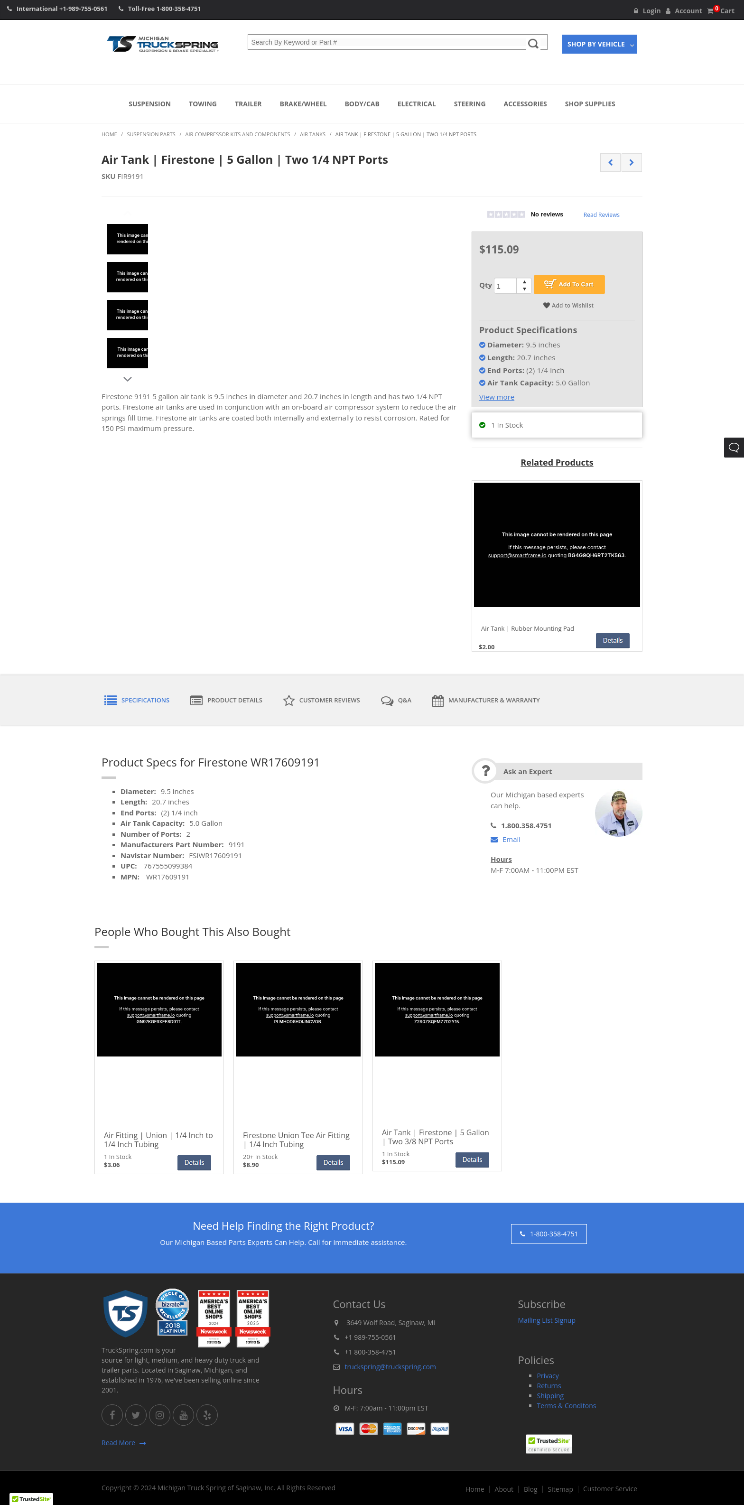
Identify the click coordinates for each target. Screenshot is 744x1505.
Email (506, 839)
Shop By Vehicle (596, 43)
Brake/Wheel (302, 103)
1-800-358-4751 (179, 8)
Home (474, 1489)
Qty (485, 285)
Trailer (248, 103)
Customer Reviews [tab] (321, 701)
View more (496, 397)
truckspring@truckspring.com (390, 1366)
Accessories (525, 103)
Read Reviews (602, 215)
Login (647, 10)
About (504, 1489)
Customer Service (610, 1489)
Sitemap (560, 1489)
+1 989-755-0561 (371, 1337)
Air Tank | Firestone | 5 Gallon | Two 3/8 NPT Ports (435, 1137)
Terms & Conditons (566, 1405)
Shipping (550, 1395)
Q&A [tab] (396, 701)
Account (684, 10)
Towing (203, 103)
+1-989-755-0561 (83, 8)
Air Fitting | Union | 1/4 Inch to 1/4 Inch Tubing (158, 1140)
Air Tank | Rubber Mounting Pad (527, 629)
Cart (721, 10)
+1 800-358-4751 (371, 1351)
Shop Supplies (590, 103)
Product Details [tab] (226, 701)
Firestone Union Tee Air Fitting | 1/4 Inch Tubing (296, 1140)
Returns (549, 1385)
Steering (470, 103)
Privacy (548, 1375)
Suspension (150, 103)
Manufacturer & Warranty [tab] (486, 701)
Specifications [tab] (136, 701)
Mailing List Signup (547, 1320)
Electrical (417, 103)
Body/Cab (361, 103)
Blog (531, 1489)
